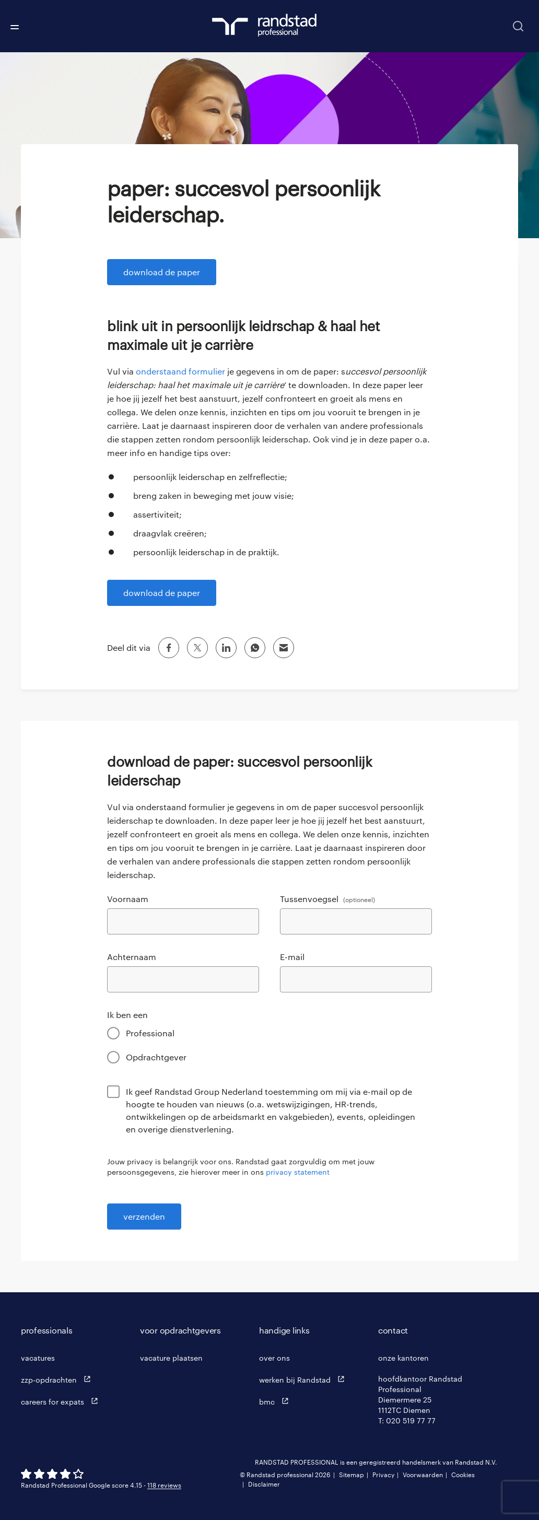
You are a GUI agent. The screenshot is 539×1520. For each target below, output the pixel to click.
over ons (274, 1357)
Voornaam (127, 899)
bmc (276, 1401)
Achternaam (131, 957)
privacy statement (298, 1171)
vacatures (38, 1357)
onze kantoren (403, 1357)
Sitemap (351, 1474)
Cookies (463, 1474)
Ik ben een (127, 1015)
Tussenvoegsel (327, 899)
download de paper (161, 272)
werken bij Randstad (304, 1379)
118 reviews (164, 1485)
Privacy (383, 1474)
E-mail (292, 957)
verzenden (144, 1216)
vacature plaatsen (171, 1357)
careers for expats (62, 1401)
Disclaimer (264, 1484)
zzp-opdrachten (58, 1379)
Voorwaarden (423, 1474)
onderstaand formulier (180, 371)
